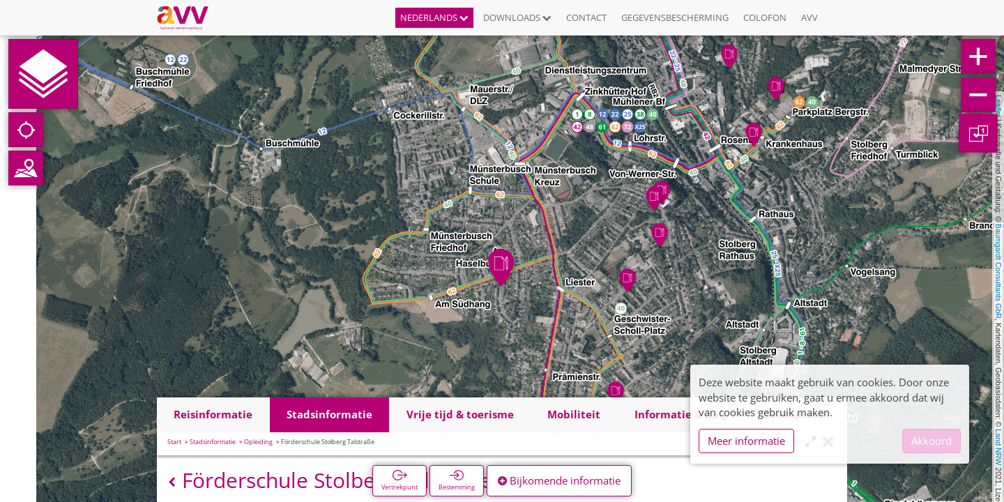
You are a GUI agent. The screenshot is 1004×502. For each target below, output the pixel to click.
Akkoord (931, 441)
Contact (586, 17)
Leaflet (998, 106)
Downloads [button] (517, 17)
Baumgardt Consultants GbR (998, 271)
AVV (809, 17)
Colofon (764, 17)
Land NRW (998, 447)
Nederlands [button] (434, 17)
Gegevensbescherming (675, 17)
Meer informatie (746, 441)
